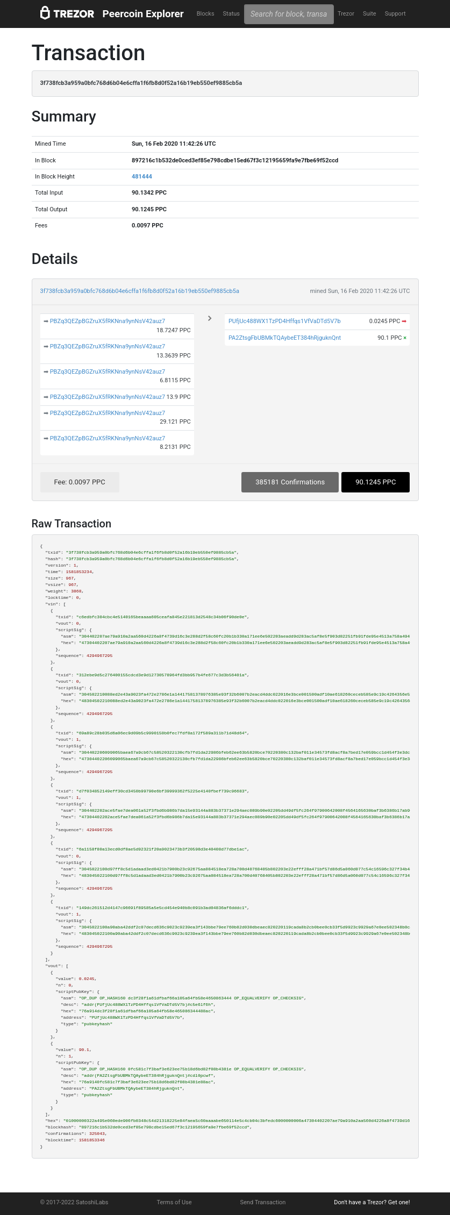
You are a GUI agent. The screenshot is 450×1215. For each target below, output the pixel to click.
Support (395, 13)
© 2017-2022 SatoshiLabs (74, 1202)
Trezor (346, 13)
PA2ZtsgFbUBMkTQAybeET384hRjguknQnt (284, 337)
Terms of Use (173, 1202)
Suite (369, 13)
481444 (142, 176)
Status (231, 13)
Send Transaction (263, 1202)
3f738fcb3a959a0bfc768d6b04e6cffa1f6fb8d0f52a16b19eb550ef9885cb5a (139, 291)
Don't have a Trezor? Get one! (372, 1202)
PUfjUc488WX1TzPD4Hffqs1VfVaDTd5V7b (284, 321)
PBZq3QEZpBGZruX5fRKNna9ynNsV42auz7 (108, 321)
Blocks (206, 13)
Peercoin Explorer (143, 14)
